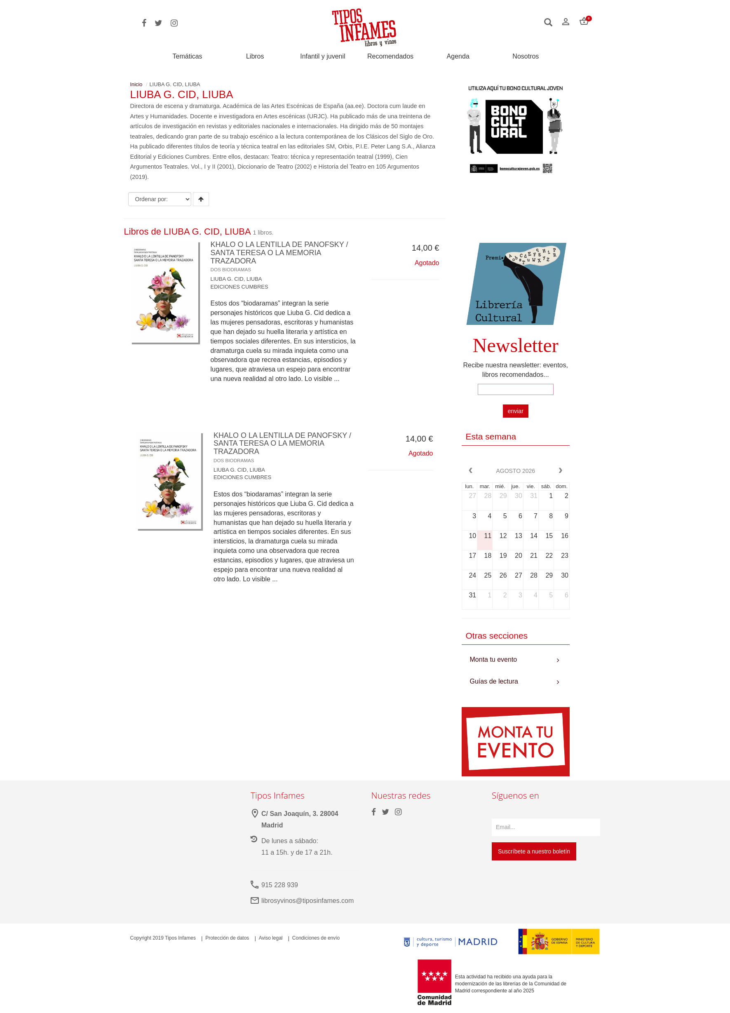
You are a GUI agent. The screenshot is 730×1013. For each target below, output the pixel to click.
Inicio (136, 84)
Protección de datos (227, 938)
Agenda (458, 56)
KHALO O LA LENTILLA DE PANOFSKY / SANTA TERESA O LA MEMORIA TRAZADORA (279, 256)
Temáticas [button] (187, 56)
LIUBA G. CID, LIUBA (236, 279)
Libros (255, 56)
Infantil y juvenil (322, 56)
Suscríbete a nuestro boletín (534, 851)
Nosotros (525, 56)
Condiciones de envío (316, 938)
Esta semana (491, 436)
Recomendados (390, 56)
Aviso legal (271, 938)
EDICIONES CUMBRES (239, 287)
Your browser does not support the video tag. (516, 213)
